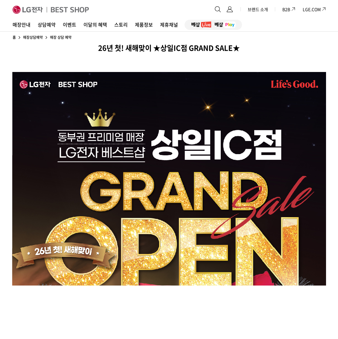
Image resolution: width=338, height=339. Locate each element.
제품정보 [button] (144, 24)
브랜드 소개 (258, 9)
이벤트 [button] (69, 24)
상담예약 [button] (47, 24)
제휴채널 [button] (169, 24)
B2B (289, 9)
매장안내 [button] (22, 24)
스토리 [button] (121, 24)
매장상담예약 (33, 37)
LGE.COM (312, 9)
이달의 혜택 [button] (95, 24)
